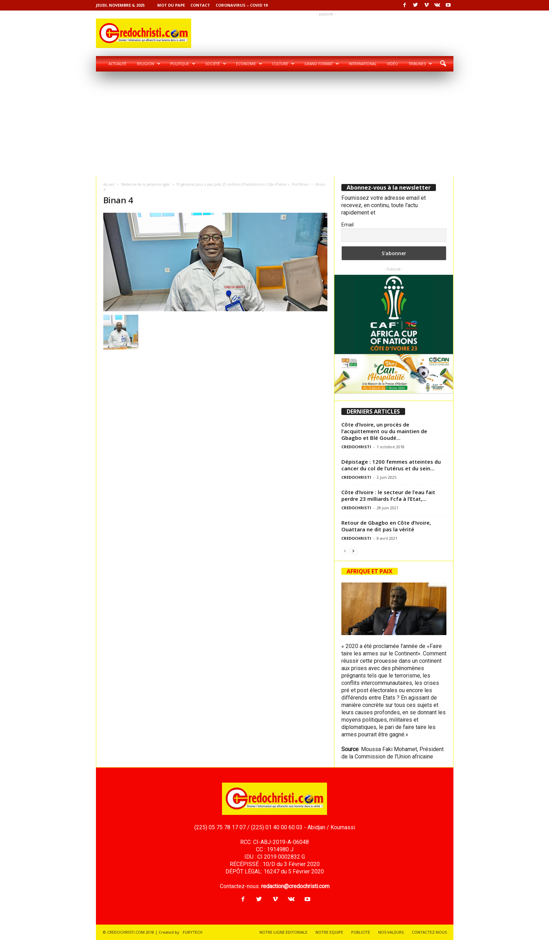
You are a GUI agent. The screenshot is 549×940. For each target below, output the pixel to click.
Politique (182, 63)
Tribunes (420, 63)
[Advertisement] (274, 124)
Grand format (321, 63)
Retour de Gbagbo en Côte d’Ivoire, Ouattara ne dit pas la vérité (386, 526)
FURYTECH (192, 932)
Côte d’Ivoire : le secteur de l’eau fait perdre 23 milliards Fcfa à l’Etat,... (388, 495)
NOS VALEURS (391, 932)
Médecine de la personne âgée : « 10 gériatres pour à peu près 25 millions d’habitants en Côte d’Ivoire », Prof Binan (215, 184)
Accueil (108, 184)
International (362, 63)
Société (215, 63)
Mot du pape (171, 5)
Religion (148, 63)
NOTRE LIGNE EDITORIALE (283, 932)
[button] (443, 63)
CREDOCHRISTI (356, 446)
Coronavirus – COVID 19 (241, 5)
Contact (200, 5)
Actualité (117, 63)
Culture (283, 63)
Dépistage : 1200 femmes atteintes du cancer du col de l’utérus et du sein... (391, 465)
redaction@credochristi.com (295, 886)
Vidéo (392, 63)
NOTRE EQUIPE (329, 932)
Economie (249, 63)
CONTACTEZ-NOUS (429, 932)
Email (347, 224)
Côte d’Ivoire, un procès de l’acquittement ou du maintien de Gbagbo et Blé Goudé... (384, 431)
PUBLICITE (360, 932)
